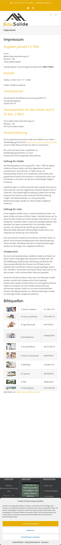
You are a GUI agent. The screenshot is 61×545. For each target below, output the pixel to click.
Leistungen (49, 496)
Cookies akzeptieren (30, 524)
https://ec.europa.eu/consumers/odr (41, 142)
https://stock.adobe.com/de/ (28, 392)
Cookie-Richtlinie (18, 542)
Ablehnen (30, 530)
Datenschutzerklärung (32, 542)
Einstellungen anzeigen (30, 537)
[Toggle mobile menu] (56, 14)
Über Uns (48, 485)
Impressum (45, 542)
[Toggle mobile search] (51, 14)
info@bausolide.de (43, 3)
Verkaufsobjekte (51, 491)
